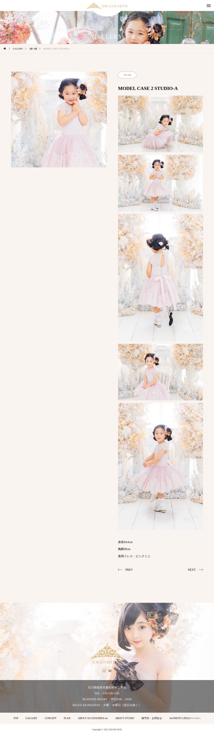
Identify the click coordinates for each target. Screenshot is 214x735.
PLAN (67, 718)
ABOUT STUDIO (124, 718)
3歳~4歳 (127, 75)
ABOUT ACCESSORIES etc (93, 718)
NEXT (192, 569)
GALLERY (31, 718)
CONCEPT (51, 718)
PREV (129, 569)
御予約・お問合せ (152, 718)
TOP (15, 718)
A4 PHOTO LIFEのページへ (185, 718)
